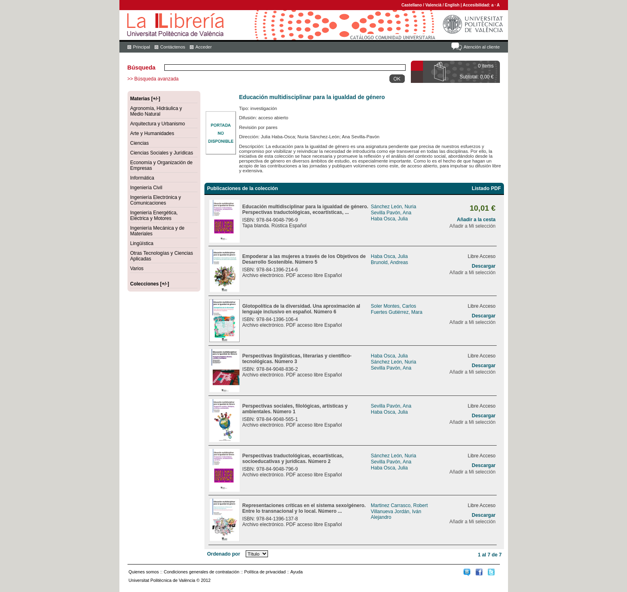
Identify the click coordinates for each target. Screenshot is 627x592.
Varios (137, 268)
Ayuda (296, 571)
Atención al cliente (481, 46)
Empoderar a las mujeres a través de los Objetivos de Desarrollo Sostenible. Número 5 (304, 259)
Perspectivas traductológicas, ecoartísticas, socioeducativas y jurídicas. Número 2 (293, 458)
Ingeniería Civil (146, 187)
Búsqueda (142, 67)
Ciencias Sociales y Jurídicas (161, 153)
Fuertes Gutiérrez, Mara (396, 312)
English (452, 5)
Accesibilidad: (477, 5)
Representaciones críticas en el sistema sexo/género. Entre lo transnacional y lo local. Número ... (304, 508)
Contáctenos (172, 46)
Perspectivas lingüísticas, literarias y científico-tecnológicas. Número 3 (297, 358)
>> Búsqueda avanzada (153, 79)
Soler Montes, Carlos (393, 306)
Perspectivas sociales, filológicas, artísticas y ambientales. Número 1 (295, 408)
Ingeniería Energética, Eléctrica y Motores (154, 215)
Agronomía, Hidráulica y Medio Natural (156, 111)
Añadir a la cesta (476, 219)
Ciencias (139, 143)
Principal (141, 46)
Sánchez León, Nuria (393, 206)
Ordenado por (223, 554)
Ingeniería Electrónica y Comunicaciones (155, 200)
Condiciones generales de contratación (202, 571)
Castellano (412, 5)
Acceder (204, 46)
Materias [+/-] (145, 98)
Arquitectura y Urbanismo (157, 124)
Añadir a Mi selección (472, 226)
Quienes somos (144, 571)
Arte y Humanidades (152, 133)
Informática (142, 178)
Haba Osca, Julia (389, 219)
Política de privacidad (265, 571)
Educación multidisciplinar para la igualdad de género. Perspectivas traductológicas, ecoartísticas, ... (305, 209)
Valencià (433, 5)
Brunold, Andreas (389, 262)
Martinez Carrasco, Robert (399, 505)
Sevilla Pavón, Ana (391, 213)
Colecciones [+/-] (149, 284)
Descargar (484, 266)
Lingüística (141, 243)
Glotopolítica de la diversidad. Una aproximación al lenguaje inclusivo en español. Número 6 (301, 309)
